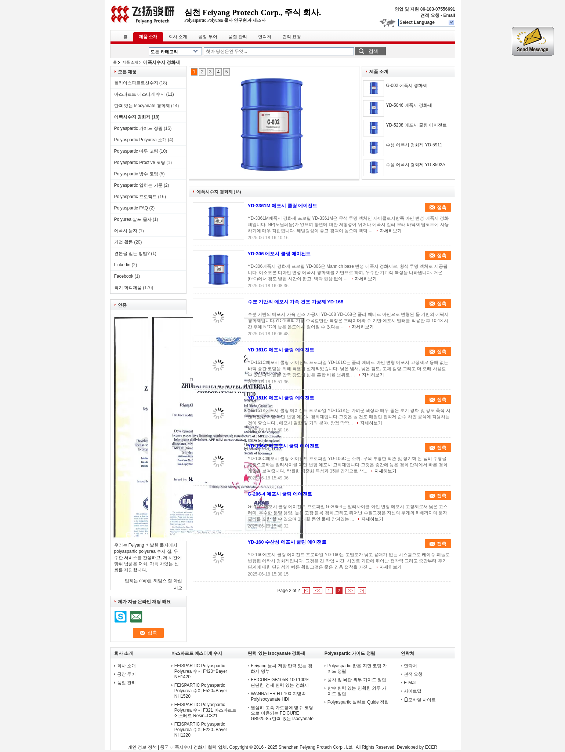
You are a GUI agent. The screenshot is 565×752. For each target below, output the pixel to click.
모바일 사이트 (420, 699)
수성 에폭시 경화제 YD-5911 (414, 144)
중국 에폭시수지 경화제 (183, 747)
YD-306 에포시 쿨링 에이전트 (279, 253)
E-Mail (410, 682)
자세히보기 (391, 230)
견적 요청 (429, 15)
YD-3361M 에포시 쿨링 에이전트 (283, 205)
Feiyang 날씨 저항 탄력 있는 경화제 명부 (281, 668)
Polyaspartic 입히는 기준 (138, 185)
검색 (373, 51)
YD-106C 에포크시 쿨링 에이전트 (283, 446)
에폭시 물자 (125, 230)
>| (362, 590)
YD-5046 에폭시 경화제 (409, 105)
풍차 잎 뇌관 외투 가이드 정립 (357, 679)
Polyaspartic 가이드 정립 (138, 128)
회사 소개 (178, 36)
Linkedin (122, 264)
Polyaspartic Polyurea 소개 (140, 139)
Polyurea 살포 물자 (133, 219)
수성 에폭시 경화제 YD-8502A (415, 164)
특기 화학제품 (128, 287)
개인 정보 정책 (142, 747)
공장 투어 (207, 36)
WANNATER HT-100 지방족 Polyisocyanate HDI (278, 696)
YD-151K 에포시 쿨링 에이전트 (281, 398)
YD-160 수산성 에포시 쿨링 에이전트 (287, 542)
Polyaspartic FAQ (131, 208)
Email (449, 15)
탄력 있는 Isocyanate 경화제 (142, 105)
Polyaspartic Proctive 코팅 (139, 162)
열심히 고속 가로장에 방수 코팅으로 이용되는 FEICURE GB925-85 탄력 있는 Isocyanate (282, 713)
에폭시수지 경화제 (132, 117)
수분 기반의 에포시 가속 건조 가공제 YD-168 (296, 301)
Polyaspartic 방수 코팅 (136, 173)
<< (317, 590)
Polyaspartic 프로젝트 (135, 196)
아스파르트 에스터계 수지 (139, 94)
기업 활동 (123, 242)
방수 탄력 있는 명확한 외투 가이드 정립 (357, 691)
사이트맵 (412, 691)
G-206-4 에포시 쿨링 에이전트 (280, 494)
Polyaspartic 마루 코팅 (136, 151)
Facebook (124, 276)
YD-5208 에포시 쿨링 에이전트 (416, 125)
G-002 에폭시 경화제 (406, 85)
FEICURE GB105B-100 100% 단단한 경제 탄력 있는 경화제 (280, 682)
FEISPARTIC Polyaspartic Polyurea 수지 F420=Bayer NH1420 (200, 671)
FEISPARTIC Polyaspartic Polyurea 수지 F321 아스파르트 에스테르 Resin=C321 (205, 710)
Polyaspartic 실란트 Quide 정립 (358, 702)
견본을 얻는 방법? (132, 253)
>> (350, 590)
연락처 (264, 36)
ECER (431, 747)
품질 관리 (237, 36)
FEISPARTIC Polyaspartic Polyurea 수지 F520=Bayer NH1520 (200, 691)
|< (306, 590)
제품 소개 (148, 36)
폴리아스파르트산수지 (136, 82)
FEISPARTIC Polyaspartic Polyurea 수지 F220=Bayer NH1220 (200, 730)
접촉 (441, 207)
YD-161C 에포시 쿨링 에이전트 (281, 350)
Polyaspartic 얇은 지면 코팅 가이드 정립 (357, 668)
